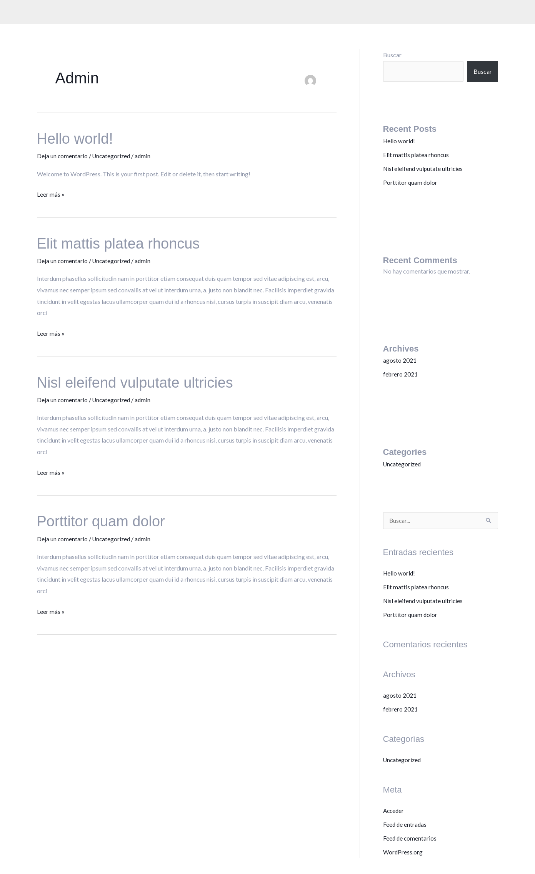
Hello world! (77, 138)
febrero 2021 (400, 374)
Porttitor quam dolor (104, 519)
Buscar (392, 54)
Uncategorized (112, 155)
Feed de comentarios (410, 838)
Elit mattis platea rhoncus (123, 242)
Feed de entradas (405, 824)
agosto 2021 (400, 360)
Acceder (394, 810)
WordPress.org (403, 852)
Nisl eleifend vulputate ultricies (140, 381)
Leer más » (51, 192)
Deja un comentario (62, 155)
